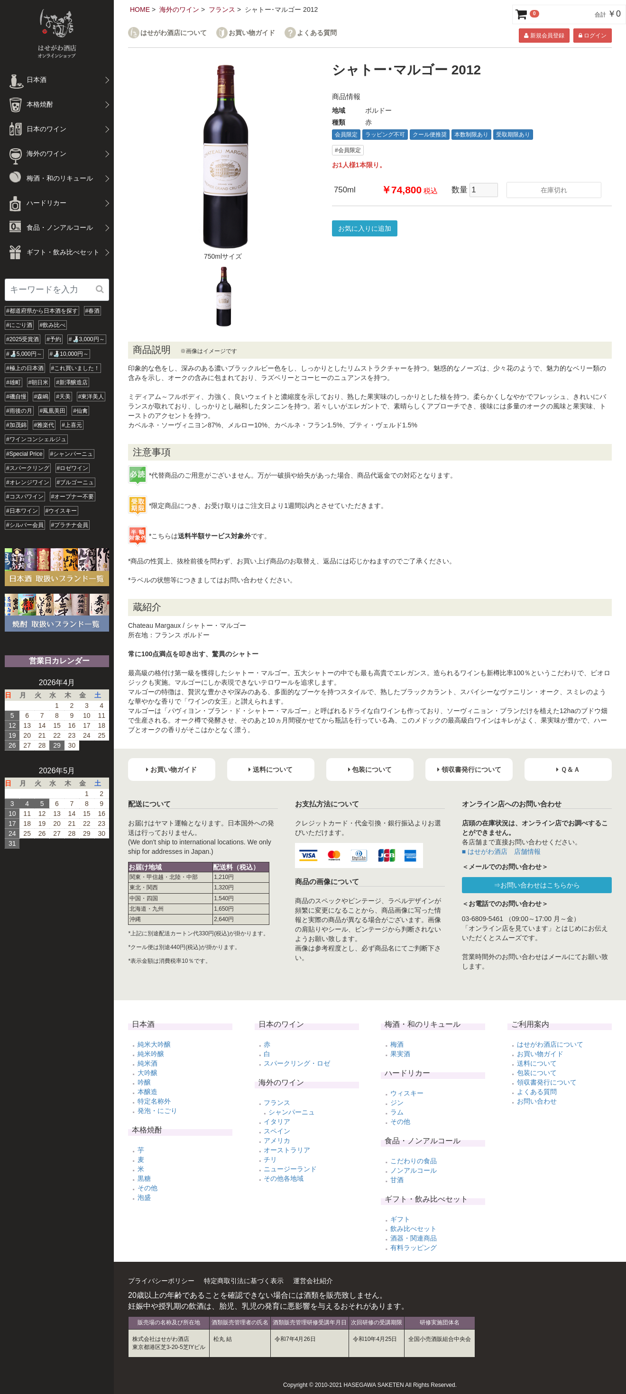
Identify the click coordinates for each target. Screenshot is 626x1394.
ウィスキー (406, 1093)
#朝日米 (38, 382)
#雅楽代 (44, 425)
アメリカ (277, 1140)
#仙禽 (80, 410)
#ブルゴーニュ (75, 482)
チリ (270, 1159)
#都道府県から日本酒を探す (42, 311)
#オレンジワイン (27, 482)
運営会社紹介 (313, 1281)
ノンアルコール (413, 1170)
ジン (397, 1102)
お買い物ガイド (252, 32)
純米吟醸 (151, 1054)
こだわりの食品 (413, 1161)
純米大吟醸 (154, 1044)
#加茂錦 (16, 425)
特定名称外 (154, 1101)
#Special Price (24, 454)
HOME (140, 9)
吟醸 (144, 1082)
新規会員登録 (544, 35)
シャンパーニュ (291, 1112)
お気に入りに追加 (364, 228)
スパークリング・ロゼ (297, 1063)
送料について (537, 1063)
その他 (147, 1188)
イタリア (277, 1121)
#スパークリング (27, 468)
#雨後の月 (19, 410)
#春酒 (92, 311)
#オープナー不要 (72, 496)
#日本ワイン (22, 510)
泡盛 (144, 1197)
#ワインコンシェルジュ (36, 439)
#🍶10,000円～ (69, 354)
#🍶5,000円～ (24, 354)
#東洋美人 (91, 396)
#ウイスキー (61, 510)
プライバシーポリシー (161, 1281)
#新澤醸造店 (72, 382)
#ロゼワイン (73, 468)
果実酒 (400, 1054)
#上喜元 (72, 425)
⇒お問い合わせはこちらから (537, 885)
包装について (537, 1073)
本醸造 (147, 1091)
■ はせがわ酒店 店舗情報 (501, 851)
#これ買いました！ (75, 368)
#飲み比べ (53, 325)
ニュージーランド (290, 1169)
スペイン (277, 1131)
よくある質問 (317, 32)
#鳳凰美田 (53, 410)
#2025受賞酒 (22, 339)
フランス (222, 9)
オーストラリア (287, 1150)
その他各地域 (284, 1178)
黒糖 (144, 1178)
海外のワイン (179, 9)
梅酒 (397, 1044)
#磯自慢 (16, 396)
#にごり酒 (19, 325)
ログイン (593, 35)
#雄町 (13, 382)
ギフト (400, 1219)
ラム (397, 1112)
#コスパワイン (25, 496)
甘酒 (397, 1180)
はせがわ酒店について (173, 32)
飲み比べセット (413, 1228)
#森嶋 (41, 396)
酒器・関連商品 (413, 1238)
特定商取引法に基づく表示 (244, 1281)
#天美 (63, 396)
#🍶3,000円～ (87, 339)
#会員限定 (348, 150)
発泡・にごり (157, 1110)
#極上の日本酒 (25, 368)
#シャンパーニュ (71, 454)
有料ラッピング (413, 1247)
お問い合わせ (537, 1101)
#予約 (53, 339)
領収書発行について (547, 1082)
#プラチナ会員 (70, 525)
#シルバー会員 (25, 525)
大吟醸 (147, 1073)
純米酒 (147, 1063)
